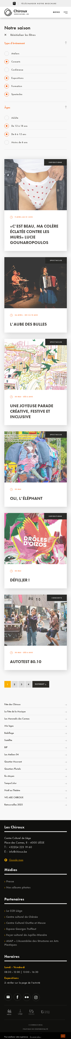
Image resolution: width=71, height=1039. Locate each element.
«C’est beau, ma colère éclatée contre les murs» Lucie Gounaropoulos (34, 234)
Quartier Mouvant (13, 761)
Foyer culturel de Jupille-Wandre (26, 935)
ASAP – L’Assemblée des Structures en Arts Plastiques (31, 943)
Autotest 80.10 (25, 661)
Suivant (40, 684)
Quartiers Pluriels (12, 768)
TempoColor (10, 783)
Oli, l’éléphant (26, 498)
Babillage (9, 733)
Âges (7, 107)
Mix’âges (9, 725)
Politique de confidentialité (35, 1029)
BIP (5, 747)
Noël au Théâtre (12, 790)
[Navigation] (56, 12)
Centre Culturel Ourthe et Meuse (26, 923)
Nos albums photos (18, 887)
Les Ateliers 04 (11, 754)
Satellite (8, 740)
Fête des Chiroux (12, 704)
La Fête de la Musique (15, 711)
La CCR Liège (14, 911)
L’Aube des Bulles (28, 324)
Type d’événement (14, 43)
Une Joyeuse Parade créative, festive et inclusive (31, 411)
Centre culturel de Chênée (22, 917)
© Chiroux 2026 (35, 1025)
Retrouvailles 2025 (13, 804)
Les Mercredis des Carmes (17, 718)
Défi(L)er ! (20, 580)
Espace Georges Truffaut (21, 929)
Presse (10, 881)
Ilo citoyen (9, 776)
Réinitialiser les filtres (20, 35)
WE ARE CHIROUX (13, 797)
